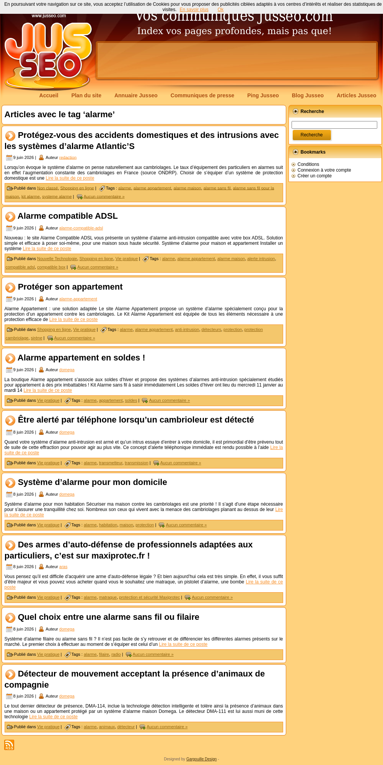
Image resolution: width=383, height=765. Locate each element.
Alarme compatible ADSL (68, 216)
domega (67, 369)
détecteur (126, 726)
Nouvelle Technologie (57, 258)
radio (116, 654)
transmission (136, 462)
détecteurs (211, 329)
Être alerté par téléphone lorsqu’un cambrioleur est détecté (136, 420)
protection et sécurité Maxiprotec (149, 597)
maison (126, 525)
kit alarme (30, 196)
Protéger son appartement (70, 287)
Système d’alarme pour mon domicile (92, 482)
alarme (124, 187)
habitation (108, 525)
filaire (104, 654)
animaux (107, 726)
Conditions (308, 164)
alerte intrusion (261, 258)
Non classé (47, 187)
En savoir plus (193, 9)
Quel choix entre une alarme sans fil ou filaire (108, 617)
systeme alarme (57, 196)
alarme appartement (152, 187)
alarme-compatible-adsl (81, 228)
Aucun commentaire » (104, 196)
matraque (108, 597)
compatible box (51, 267)
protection (232, 329)
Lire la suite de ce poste (70, 178)
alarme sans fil (217, 187)
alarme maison (187, 187)
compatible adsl (20, 267)
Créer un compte (315, 176)
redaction (68, 157)
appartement (111, 400)
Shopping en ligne (77, 187)
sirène (36, 338)
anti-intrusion (187, 329)
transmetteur (110, 462)
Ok (220, 9)
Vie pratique (127, 258)
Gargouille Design (201, 759)
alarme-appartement (78, 298)
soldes (131, 400)
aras (63, 566)
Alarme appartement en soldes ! (81, 357)
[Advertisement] (237, 60)
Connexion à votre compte (324, 170)
